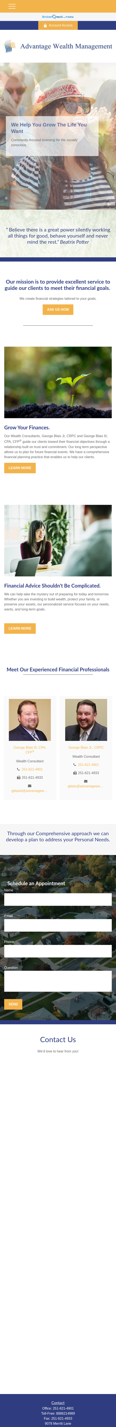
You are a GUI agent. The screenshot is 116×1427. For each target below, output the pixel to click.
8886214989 (65, 1413)
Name (8, 890)
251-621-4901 (32, 769)
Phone (9, 942)
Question (11, 967)
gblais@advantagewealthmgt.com (86, 786)
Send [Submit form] (13, 1004)
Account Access (58, 25)
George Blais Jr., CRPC (86, 747)
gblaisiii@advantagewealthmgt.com (30, 791)
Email (8, 916)
